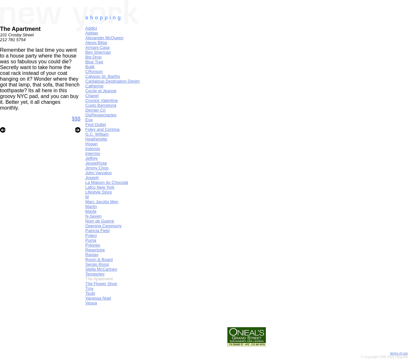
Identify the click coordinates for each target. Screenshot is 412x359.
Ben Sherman (98, 52)
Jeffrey (91, 158)
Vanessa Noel (98, 298)
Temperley (95, 274)
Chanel (91, 95)
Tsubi (90, 293)
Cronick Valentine (101, 100)
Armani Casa (97, 47)
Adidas (91, 33)
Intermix (92, 153)
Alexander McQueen (104, 37)
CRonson (94, 71)
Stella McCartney (101, 269)
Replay (91, 254)
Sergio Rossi (97, 264)
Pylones (92, 245)
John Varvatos (98, 172)
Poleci (91, 235)
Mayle (91, 211)
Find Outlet (95, 124)
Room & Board (99, 259)
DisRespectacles (101, 114)
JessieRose (96, 163)
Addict (91, 28)
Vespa (91, 303)
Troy (89, 288)
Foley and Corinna (102, 129)
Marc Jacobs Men (101, 201)
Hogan (91, 143)
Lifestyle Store (98, 192)
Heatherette (96, 139)
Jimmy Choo (96, 168)
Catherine (94, 86)
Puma (90, 240)
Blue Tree (94, 61)
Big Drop (93, 57)
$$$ (76, 118)
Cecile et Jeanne (101, 90)
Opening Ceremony (103, 225)
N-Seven (93, 216)
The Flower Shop (101, 283)
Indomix (92, 148)
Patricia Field (97, 230)
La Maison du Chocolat (106, 182)
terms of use (399, 353)
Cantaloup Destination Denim (112, 81)
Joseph (92, 177)
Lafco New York (99, 187)
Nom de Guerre (99, 221)
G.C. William (96, 134)
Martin (91, 206)
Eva (88, 119)
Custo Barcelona (100, 105)
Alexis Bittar (96, 42)
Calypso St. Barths (102, 76)
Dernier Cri (95, 110)
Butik (90, 66)
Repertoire (95, 249)
